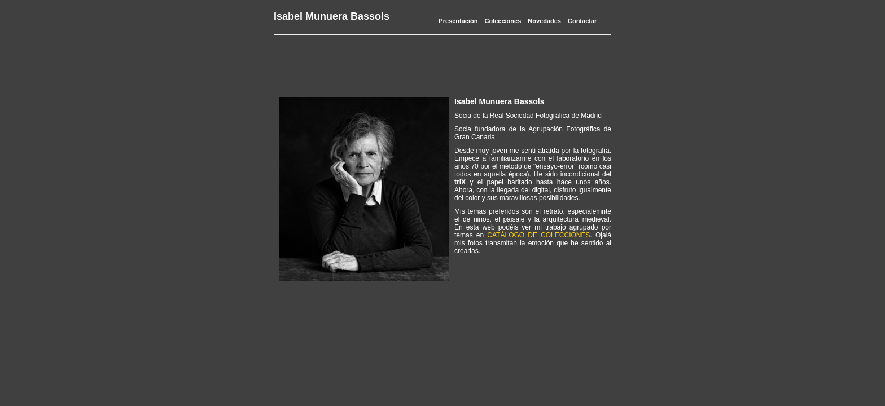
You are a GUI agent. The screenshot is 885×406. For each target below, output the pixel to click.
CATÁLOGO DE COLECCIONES (538, 235)
